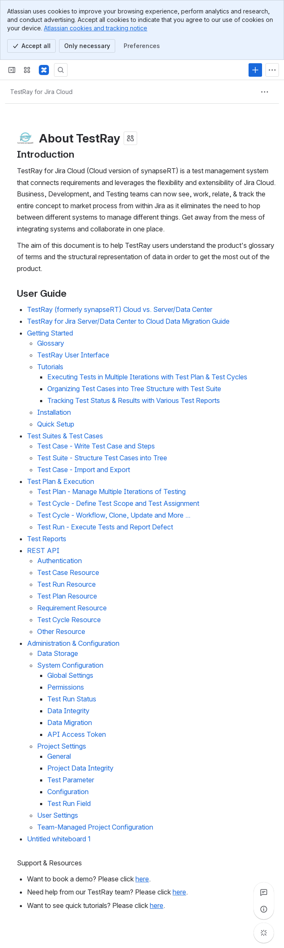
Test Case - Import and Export (83, 470)
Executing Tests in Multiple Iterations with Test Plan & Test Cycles (147, 377)
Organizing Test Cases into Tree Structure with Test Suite (134, 389)
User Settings (57, 815)
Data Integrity (68, 711)
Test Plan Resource (67, 596)
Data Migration (69, 723)
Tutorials (50, 367)
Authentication (59, 561)
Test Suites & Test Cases (65, 436)
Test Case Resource (68, 573)
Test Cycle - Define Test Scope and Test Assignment (118, 504)
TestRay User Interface (73, 355)
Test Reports (46, 539)
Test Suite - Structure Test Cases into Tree (102, 458)
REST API (43, 551)
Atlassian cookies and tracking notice (95, 28)
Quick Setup (55, 424)
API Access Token (76, 734)
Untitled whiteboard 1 (59, 839)
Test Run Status (71, 699)
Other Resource (61, 632)
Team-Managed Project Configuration (95, 827)
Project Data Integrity (80, 768)
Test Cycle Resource (69, 620)
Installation (54, 412)
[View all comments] (263, 892)
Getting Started (50, 333)
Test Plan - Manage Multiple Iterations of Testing (111, 492)
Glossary (50, 343)
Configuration (68, 792)
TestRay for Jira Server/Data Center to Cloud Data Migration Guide (128, 321)
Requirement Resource (72, 608)
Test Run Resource (66, 584)
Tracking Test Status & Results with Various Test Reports (133, 401)
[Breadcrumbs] (41, 92)
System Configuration (70, 665)
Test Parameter (70, 780)
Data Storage (57, 654)
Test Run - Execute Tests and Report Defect (105, 527)
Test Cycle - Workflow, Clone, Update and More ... (113, 515)
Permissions (65, 687)
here (142, 879)
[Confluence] (44, 70)
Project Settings (61, 746)
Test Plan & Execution (60, 482)
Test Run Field (69, 804)
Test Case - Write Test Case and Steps (96, 446)
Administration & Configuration (73, 643)
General (59, 756)
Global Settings (70, 675)
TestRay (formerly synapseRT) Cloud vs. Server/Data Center (119, 310)
